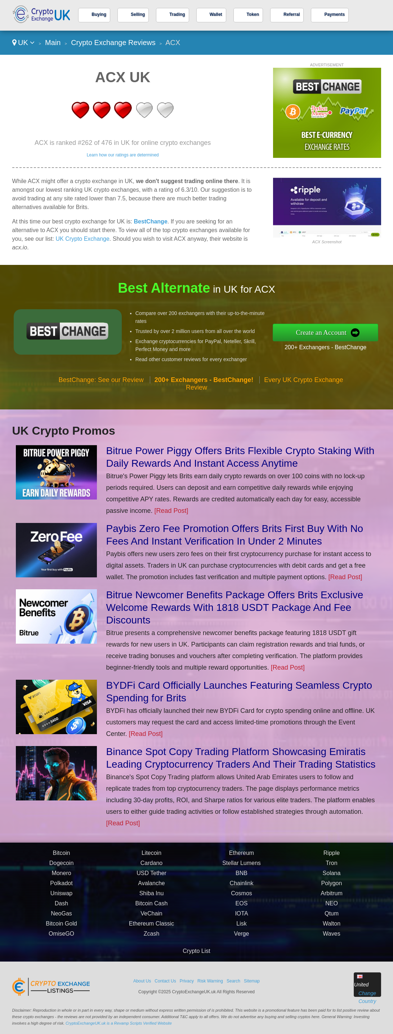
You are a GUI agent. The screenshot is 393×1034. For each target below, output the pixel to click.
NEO (331, 906)
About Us (142, 981)
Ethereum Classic (151, 926)
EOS (242, 906)
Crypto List (196, 951)
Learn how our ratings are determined (123, 154)
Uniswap (61, 896)
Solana (332, 876)
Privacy (187, 981)
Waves (331, 936)
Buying (98, 14)
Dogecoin (61, 866)
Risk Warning (210, 981)
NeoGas (61, 916)
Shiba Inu (151, 896)
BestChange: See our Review (101, 382)
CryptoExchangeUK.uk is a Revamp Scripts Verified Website (119, 1023)
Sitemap (252, 981)
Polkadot (61, 886)
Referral (291, 14)
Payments (334, 14)
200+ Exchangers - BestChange (328, 347)
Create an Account (324, 332)
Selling (138, 14)
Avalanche (151, 886)
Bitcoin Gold (61, 926)
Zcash (152, 936)
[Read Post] (171, 510)
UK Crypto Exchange (82, 239)
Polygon (331, 886)
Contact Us (165, 981)
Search (233, 981)
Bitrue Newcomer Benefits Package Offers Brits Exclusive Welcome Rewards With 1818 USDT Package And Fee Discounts (234, 607)
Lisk (241, 926)
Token (253, 14)
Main (53, 42)
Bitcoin (61, 856)
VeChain (151, 916)
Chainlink (242, 886)
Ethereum (241, 856)
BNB (241, 876)
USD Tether (151, 876)
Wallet (216, 14)
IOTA (241, 916)
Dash (61, 906)
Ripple (331, 856)
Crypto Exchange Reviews (113, 42)
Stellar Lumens (241, 866)
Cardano (151, 866)
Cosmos (241, 896)
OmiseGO (61, 936)
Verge (241, 936)
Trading (177, 14)
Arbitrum (331, 896)
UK (23, 42)
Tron (331, 866)
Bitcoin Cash (151, 906)
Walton (331, 926)
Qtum (332, 916)
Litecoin (151, 856)
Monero (61, 876)
